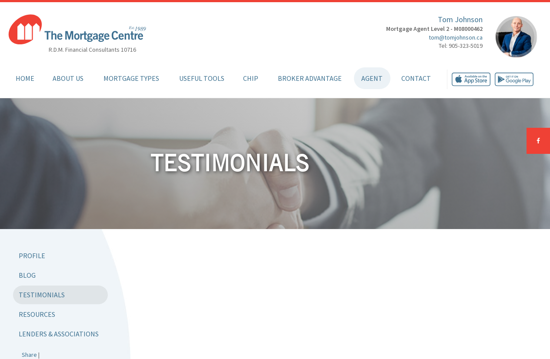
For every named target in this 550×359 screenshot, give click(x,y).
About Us (68, 78)
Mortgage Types (131, 78)
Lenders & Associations (59, 333)
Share (29, 355)
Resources (37, 314)
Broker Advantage (310, 78)
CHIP (250, 78)
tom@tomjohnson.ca (456, 37)
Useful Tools (201, 78)
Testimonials (42, 294)
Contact (416, 78)
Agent (372, 78)
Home (25, 78)
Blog (27, 275)
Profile (32, 255)
